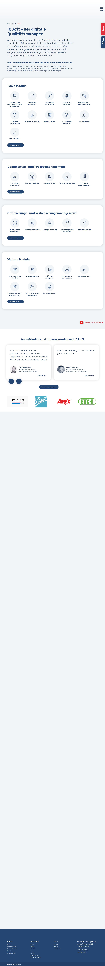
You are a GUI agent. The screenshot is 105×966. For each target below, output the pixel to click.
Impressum (18, 964)
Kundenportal (57, 949)
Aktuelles (33, 949)
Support (56, 946)
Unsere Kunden (35, 955)
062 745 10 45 (82, 950)
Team (32, 951)
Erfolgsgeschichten (36, 957)
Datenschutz (10, 964)
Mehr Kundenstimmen (48, 904)
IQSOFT (19, 23)
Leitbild (32, 946)
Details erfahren (15, 145)
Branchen (10, 951)
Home (8, 23)
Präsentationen (11, 953)
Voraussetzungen (12, 949)
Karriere (33, 953)
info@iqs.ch (81, 952)
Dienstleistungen (12, 946)
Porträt (32, 944)
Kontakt (56, 944)
